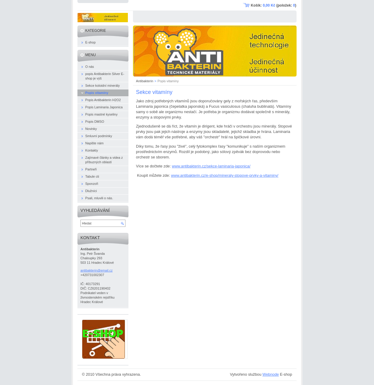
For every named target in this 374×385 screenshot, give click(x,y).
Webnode (270, 374)
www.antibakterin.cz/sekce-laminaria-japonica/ (211, 166)
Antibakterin (144, 81)
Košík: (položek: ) (273, 5)
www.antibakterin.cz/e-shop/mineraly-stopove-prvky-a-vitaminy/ (225, 175)
